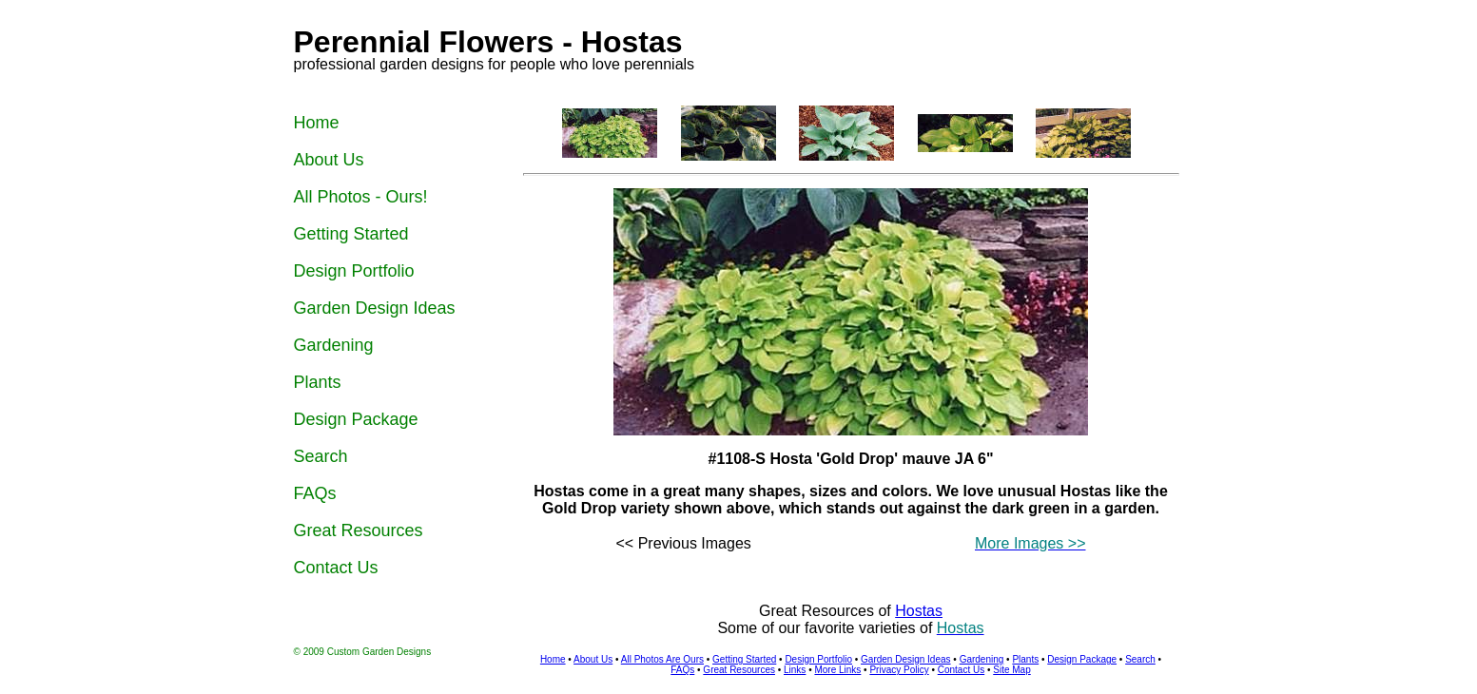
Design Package (1082, 659)
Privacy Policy (898, 670)
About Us (592, 659)
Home (553, 659)
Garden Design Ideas (906, 659)
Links (795, 670)
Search (1140, 659)
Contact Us (961, 670)
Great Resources (739, 670)
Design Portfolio (818, 659)
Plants (1025, 659)
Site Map (1011, 670)
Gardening (982, 659)
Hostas (919, 611)
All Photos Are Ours (662, 659)
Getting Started (744, 659)
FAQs (682, 670)
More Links (837, 670)
